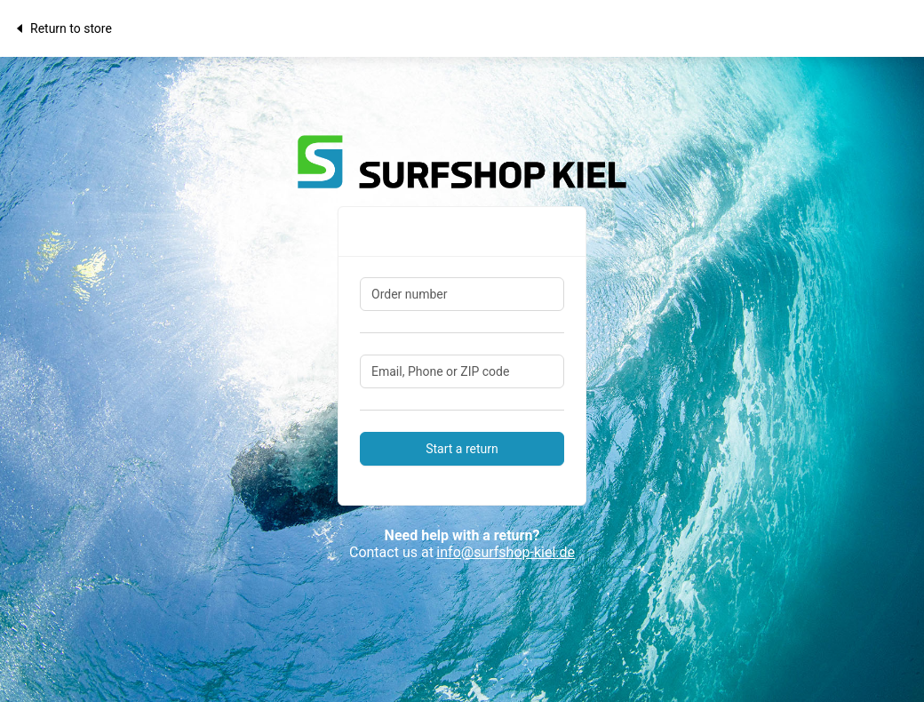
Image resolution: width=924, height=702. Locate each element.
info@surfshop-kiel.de (505, 552)
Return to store (62, 28)
